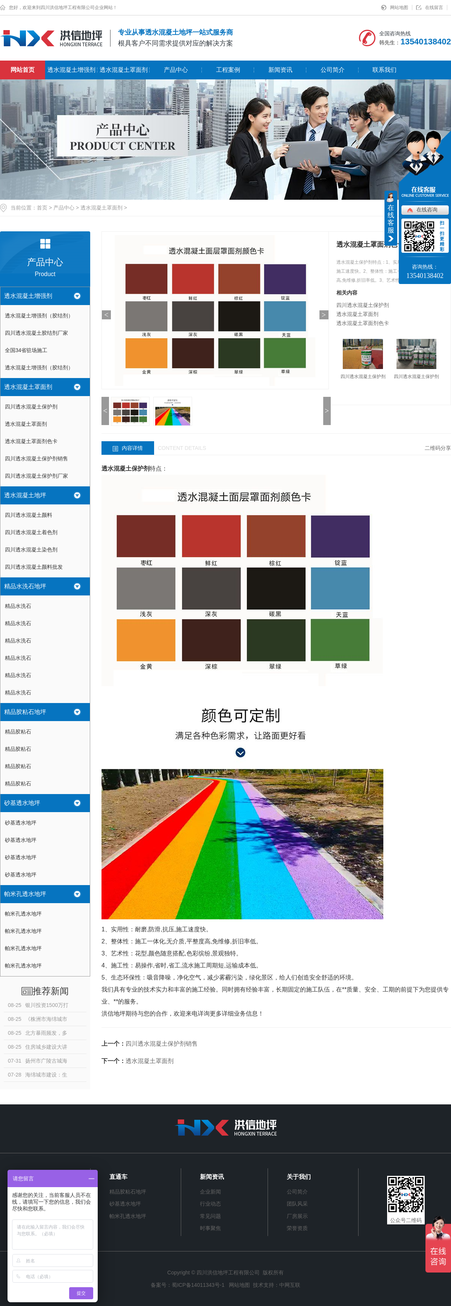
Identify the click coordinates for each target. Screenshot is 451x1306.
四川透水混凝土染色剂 (31, 550)
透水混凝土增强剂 (71, 70)
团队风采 (297, 1204)
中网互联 (289, 1285)
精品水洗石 (18, 606)
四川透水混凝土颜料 (28, 515)
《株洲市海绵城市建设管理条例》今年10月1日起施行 (38, 1021)
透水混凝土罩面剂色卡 (31, 441)
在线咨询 (426, 210)
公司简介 (333, 70)
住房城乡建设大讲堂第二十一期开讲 (37, 1049)
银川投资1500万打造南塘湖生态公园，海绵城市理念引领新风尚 (38, 1007)
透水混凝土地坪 (25, 495)
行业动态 (210, 1204)
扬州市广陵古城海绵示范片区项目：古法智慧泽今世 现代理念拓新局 (37, 1063)
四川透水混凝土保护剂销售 (36, 459)
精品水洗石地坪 (25, 586)
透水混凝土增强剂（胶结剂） (39, 316)
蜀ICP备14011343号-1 (198, 1285)
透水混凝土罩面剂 (124, 70)
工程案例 (228, 70)
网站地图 (399, 7)
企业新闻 (210, 1192)
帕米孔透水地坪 (25, 894)
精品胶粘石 (18, 732)
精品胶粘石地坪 (25, 712)
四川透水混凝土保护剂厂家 (36, 476)
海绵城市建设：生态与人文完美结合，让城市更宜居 (37, 1076)
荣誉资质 (297, 1228)
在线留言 (434, 7)
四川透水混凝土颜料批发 (34, 567)
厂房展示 (297, 1216)
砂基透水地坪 (22, 803)
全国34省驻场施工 (26, 350)
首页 (42, 208)
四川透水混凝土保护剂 (31, 407)
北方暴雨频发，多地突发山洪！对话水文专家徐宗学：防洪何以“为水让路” (38, 1035)
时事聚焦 (210, 1228)
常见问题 (210, 1216)
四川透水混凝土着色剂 (31, 532)
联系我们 (384, 70)
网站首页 (23, 70)
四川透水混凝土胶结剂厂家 (36, 333)
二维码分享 (438, 448)
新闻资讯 (280, 70)
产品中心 (176, 70)
